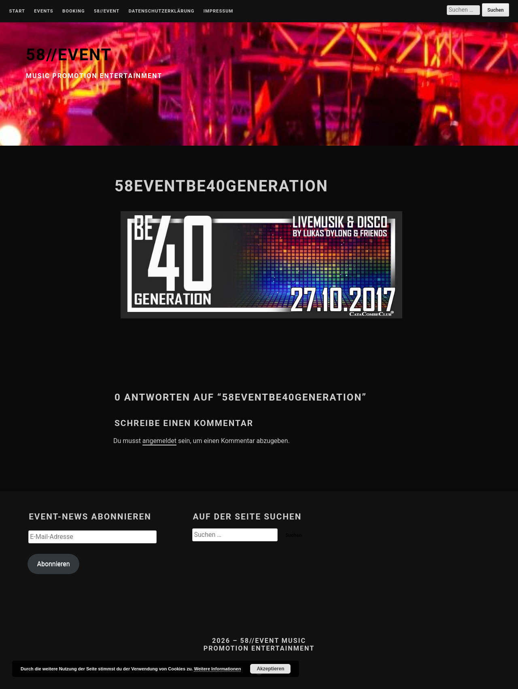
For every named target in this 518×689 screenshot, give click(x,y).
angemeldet (159, 441)
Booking (73, 11)
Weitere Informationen (217, 668)
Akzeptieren (270, 669)
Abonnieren (53, 564)
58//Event (106, 11)
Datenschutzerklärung (162, 11)
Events (43, 11)
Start (17, 11)
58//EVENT (69, 54)
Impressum (219, 11)
